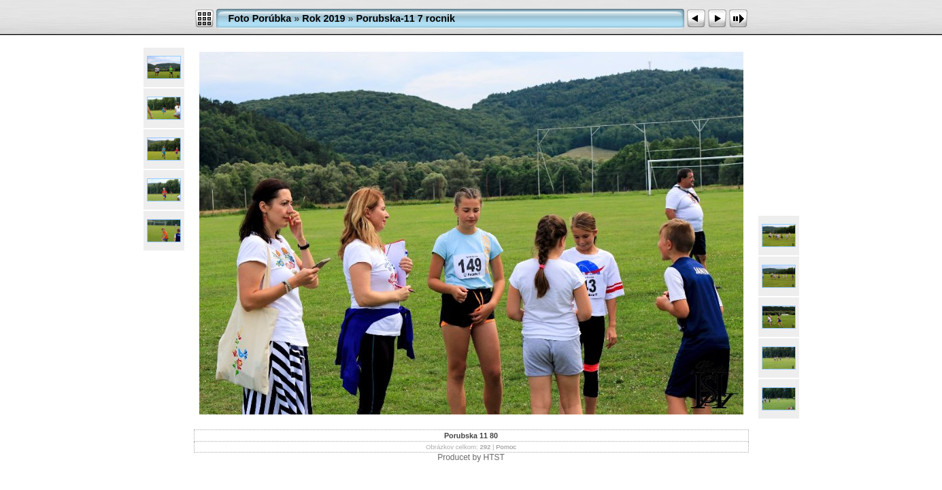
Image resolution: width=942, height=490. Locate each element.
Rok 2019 (323, 18)
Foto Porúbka (260, 18)
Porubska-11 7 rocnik (405, 18)
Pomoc (506, 447)
